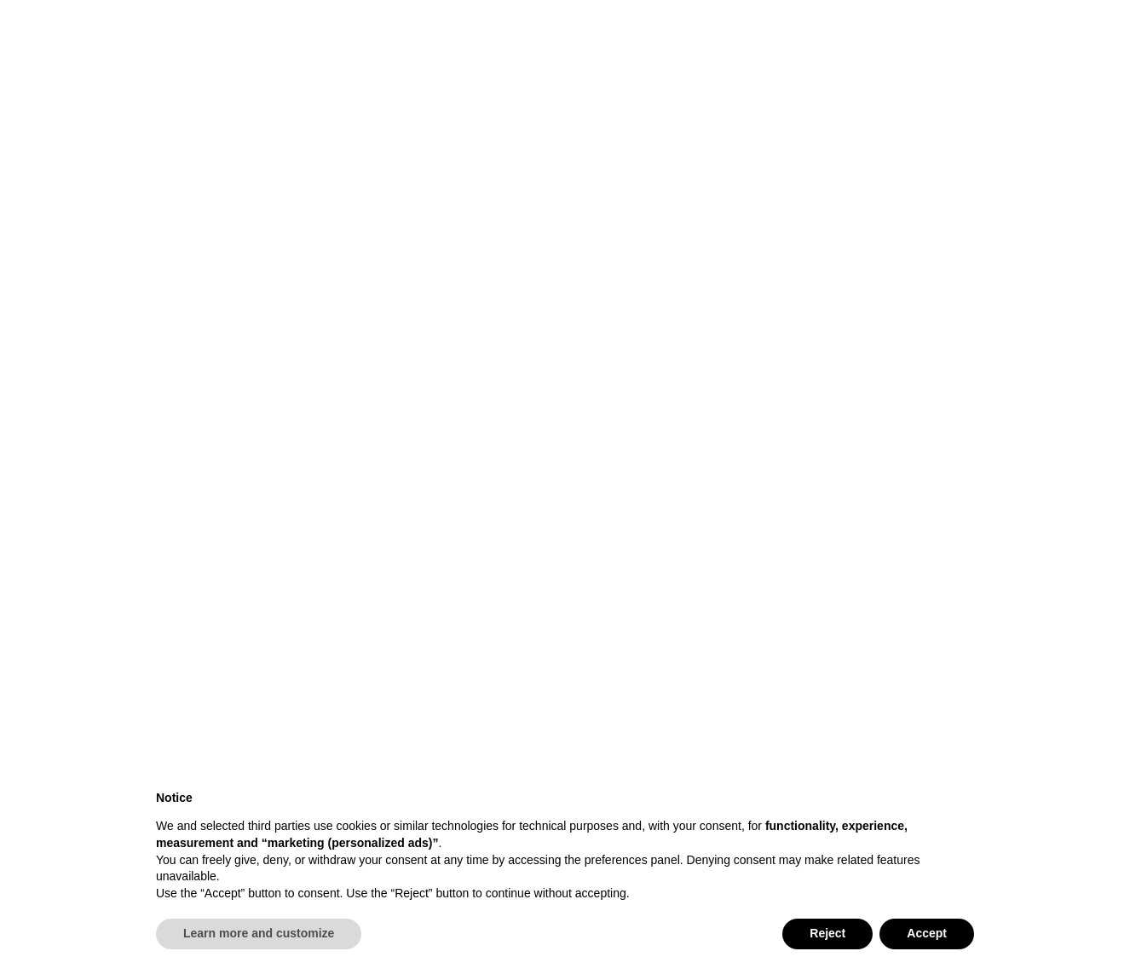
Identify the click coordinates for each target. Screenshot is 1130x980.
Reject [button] (827, 933)
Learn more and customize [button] (258, 933)
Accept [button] (927, 933)
